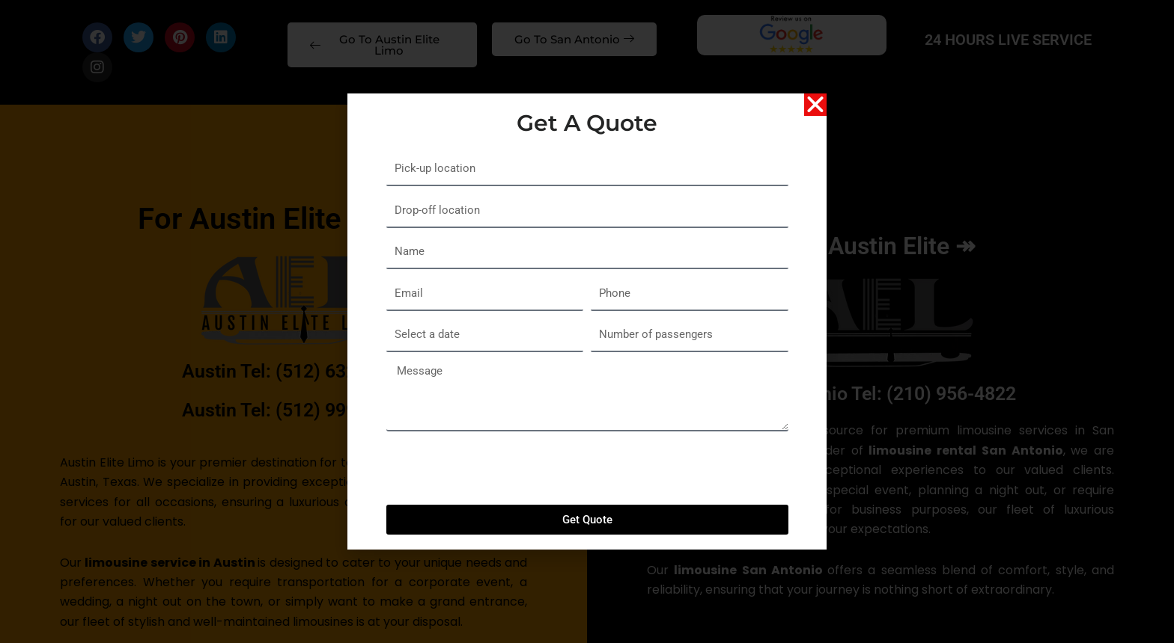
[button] (815, 112)
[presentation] (500, 475)
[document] (587, 321)
